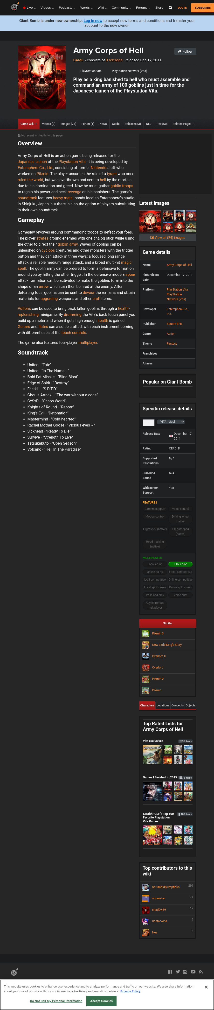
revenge (74, 192)
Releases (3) (133, 124)
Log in (182, 8)
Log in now (93, 20)
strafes (42, 238)
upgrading (49, 298)
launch (41, 161)
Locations (163, 705)
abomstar (167, 898)
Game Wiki (27, 124)
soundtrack (27, 198)
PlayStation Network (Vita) (129, 71)
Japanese (26, 161)
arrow (44, 286)
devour (88, 292)
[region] (107, 994)
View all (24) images (167, 238)
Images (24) (68, 124)
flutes (43, 326)
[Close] (206, 987)
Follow (185, 51)
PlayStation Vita (91, 71)
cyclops (48, 250)
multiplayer (87, 342)
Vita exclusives (168, 741)
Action (171, 333)
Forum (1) (88, 124)
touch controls (74, 332)
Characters (147, 705)
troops (127, 186)
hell (103, 180)
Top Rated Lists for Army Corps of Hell (163, 726)
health (102, 320)
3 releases (114, 60)
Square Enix (174, 324)
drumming (73, 314)
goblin (115, 186)
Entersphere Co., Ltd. (35, 167)
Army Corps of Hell (108, 50)
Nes (167, 932)
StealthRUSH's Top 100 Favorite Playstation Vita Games (168, 817)
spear (130, 274)
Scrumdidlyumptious (167, 887)
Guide (115, 124)
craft (96, 298)
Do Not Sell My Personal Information (56, 1001)
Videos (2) (48, 124)
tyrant (112, 173)
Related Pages (182, 124)
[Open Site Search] (170, 7)
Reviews (162, 124)
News (103, 124)
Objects (191, 705)
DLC (149, 124)
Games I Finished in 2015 (168, 777)
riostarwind (167, 921)
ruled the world (30, 180)
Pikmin (42, 173)
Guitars (24, 326)
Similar (168, 623)
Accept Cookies (101, 1001)
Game (78, 60)
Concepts (178, 705)
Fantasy (172, 343)
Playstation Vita (72, 161)
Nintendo (98, 167)
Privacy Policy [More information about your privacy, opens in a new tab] (130, 991)
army (73, 244)
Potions (24, 308)
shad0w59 (167, 910)
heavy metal (63, 198)
